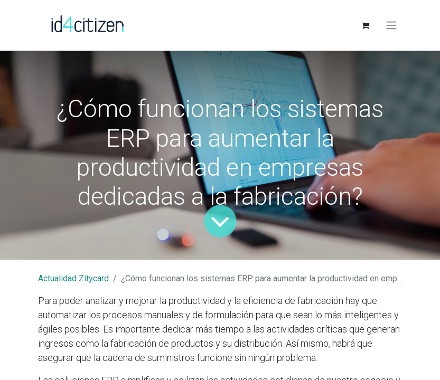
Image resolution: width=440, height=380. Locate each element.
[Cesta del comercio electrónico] (365, 25)
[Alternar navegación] (391, 25)
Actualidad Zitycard (73, 278)
